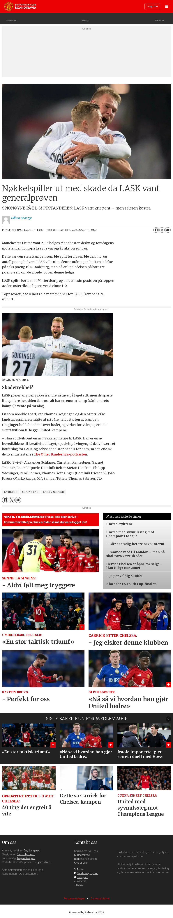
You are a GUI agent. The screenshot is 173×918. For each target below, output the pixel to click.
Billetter (85, 21)
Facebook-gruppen (87, 873)
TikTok (79, 885)
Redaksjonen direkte (86, 859)
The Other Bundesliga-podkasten (60, 454)
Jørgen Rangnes (26, 858)
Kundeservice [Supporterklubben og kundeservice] (82, 855)
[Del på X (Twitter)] (162, 230)
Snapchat (81, 881)
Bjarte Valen (43, 862)
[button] (168, 719)
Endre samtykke (100, 898)
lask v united (53, 491)
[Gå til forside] (20, 6)
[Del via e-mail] (168, 230)
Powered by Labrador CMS (86, 912)
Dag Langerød (32, 850)
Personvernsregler (74, 898)
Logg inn (152, 6)
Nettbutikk (159, 21)
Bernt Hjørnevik (26, 854)
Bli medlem (11, 21)
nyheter (10, 491)
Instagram (82, 877)
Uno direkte (81, 862)
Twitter (80, 869)
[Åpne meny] (166, 6)
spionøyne (30, 491)
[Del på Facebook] (156, 230)
